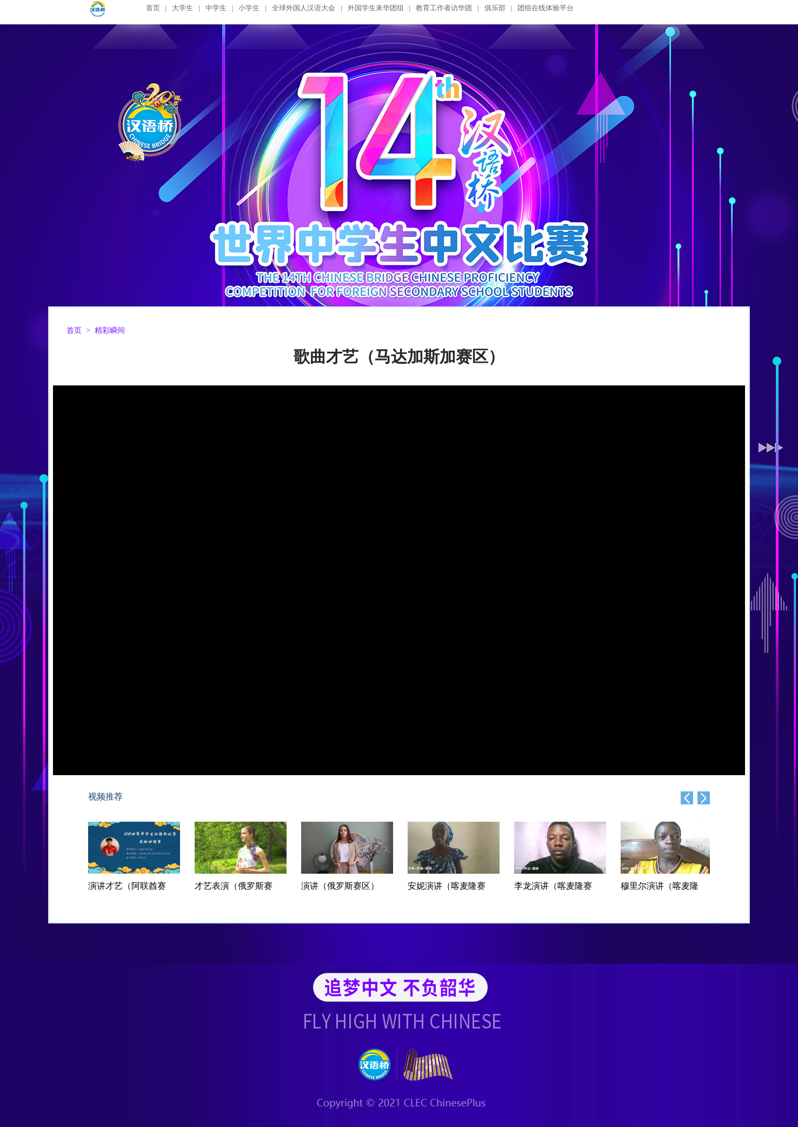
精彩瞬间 (110, 330)
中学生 (216, 8)
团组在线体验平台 (545, 8)
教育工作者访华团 (444, 8)
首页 (153, 8)
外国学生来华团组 (376, 8)
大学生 (182, 8)
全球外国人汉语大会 (303, 8)
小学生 (249, 8)
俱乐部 (495, 8)
